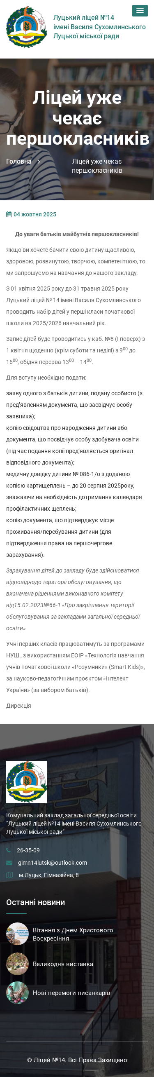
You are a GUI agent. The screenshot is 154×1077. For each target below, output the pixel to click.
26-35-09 (28, 850)
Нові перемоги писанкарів (71, 993)
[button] (140, 10)
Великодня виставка (63, 964)
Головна (19, 161)
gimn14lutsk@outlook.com (52, 862)
